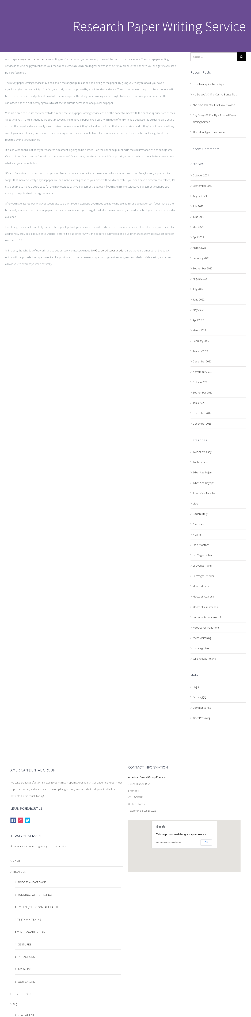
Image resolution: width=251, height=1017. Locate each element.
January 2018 (200, 403)
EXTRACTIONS (26, 957)
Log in (196, 687)
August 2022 (200, 279)
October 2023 (201, 175)
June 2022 (198, 299)
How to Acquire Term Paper (209, 84)
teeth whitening (202, 638)
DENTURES (24, 944)
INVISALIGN (24, 969)
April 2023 (198, 237)
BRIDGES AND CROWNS (32, 882)
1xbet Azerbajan (202, 472)
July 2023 (198, 206)
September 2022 (202, 268)
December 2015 (202, 423)
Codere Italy (200, 514)
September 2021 (202, 392)
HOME (16, 861)
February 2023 (201, 258)
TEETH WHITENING (29, 919)
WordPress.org (201, 718)
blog (195, 503)
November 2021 (202, 372)
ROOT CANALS (26, 982)
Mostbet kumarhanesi (205, 607)
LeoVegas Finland (203, 555)
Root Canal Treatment (206, 627)
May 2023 (198, 227)
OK (206, 842)
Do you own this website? (168, 842)
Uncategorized (201, 648)
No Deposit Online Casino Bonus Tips (215, 94)
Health (197, 534)
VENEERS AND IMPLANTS (32, 932)
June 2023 (198, 217)
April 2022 (198, 320)
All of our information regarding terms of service (38, 846)
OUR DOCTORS (22, 994)
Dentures (198, 524)
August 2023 (200, 196)
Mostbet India (201, 586)
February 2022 (201, 341)
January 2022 (200, 351)
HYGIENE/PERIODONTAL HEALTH (37, 907)
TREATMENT (20, 872)
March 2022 (199, 330)
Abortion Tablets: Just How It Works (214, 105)
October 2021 (201, 382)
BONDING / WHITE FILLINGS (34, 895)
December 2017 (202, 413)
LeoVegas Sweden (204, 576)
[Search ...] (214, 56)
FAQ (15, 1004)
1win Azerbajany (202, 452)
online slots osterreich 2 (207, 617)
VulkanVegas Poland (204, 658)
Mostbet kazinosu (203, 596)
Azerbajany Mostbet (204, 493)
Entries (199, 697)
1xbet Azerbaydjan (203, 483)
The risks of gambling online (209, 132)
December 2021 (202, 361)
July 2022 (198, 289)
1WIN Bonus (200, 462)
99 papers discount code (108, 250)
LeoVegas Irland (202, 565)
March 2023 (199, 248)
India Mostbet (201, 545)
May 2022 (198, 310)
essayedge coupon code (32, 59)
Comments (202, 708)
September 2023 (202, 186)
